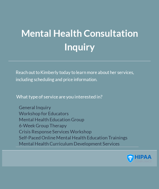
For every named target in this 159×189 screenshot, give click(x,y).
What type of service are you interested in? (59, 96)
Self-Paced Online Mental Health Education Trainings (77, 138)
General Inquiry (77, 107)
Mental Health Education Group (77, 120)
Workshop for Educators (77, 114)
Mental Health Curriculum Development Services (77, 144)
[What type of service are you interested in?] (77, 125)
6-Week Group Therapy (77, 126)
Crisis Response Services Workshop (77, 132)
